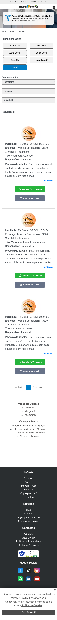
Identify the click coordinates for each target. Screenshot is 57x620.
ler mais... (49, 181)
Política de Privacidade (28, 541)
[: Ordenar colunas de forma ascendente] (28, 118)
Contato (28, 534)
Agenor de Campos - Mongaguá (30, 426)
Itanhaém (30, 408)
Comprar (28, 478)
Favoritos (28, 497)
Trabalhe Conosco (29, 545)
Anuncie (28, 514)
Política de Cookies (31, 606)
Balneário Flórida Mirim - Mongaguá (30, 429)
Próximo (37, 387)
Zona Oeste (41, 53)
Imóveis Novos (29, 486)
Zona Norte (41, 46)
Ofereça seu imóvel (28, 521)
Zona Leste (14, 53)
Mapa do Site (28, 538)
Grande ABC (42, 60)
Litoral (15, 67)
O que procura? (28, 493)
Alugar (28, 482)
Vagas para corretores (28, 517)
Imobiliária (28, 490)
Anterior (19, 387)
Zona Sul (15, 60)
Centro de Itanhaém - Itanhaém (30, 433)
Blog (28, 510)
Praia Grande (30, 415)
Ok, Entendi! (29, 612)
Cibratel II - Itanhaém (30, 436)
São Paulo (15, 46)
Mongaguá (30, 411)
